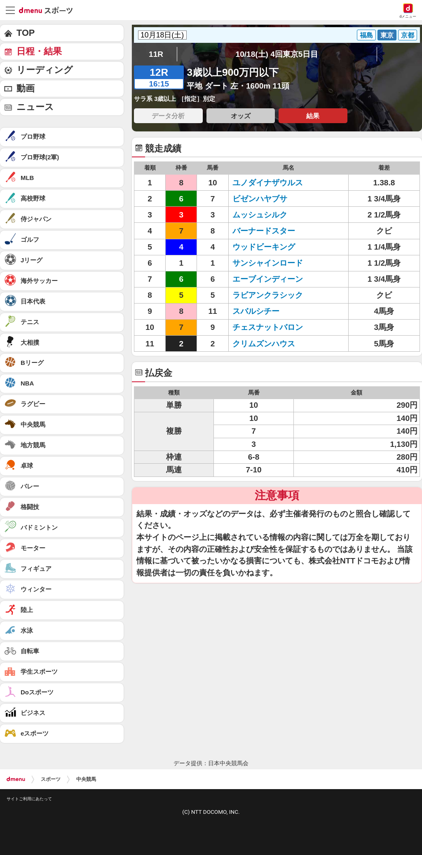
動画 (25, 88)
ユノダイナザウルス (267, 182)
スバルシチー (255, 311)
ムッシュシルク (259, 214)
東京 (387, 35)
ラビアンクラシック (267, 295)
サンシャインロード (267, 263)
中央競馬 (86, 779)
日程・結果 (39, 51)
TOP (25, 33)
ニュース (35, 107)
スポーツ (51, 779)
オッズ (241, 115)
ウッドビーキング (263, 247)
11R (156, 54)
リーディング (44, 70)
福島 (366, 35)
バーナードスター (263, 231)
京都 (407, 35)
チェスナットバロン (267, 327)
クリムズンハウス (263, 343)
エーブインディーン (267, 279)
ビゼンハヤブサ (259, 198)
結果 (312, 115)
